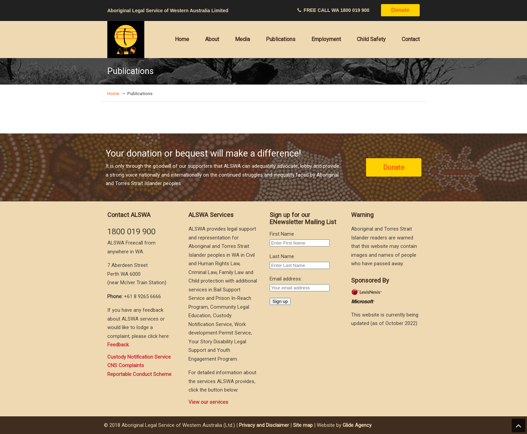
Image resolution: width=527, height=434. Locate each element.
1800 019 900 (354, 10)
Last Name (282, 256)
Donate (400, 10)
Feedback (118, 345)
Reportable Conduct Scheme (139, 374)
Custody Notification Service (139, 357)
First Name (282, 234)
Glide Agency (357, 425)
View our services (208, 402)
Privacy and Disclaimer (264, 425)
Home (113, 93)
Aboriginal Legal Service (126, 39)
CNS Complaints (125, 365)
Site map (303, 425)
